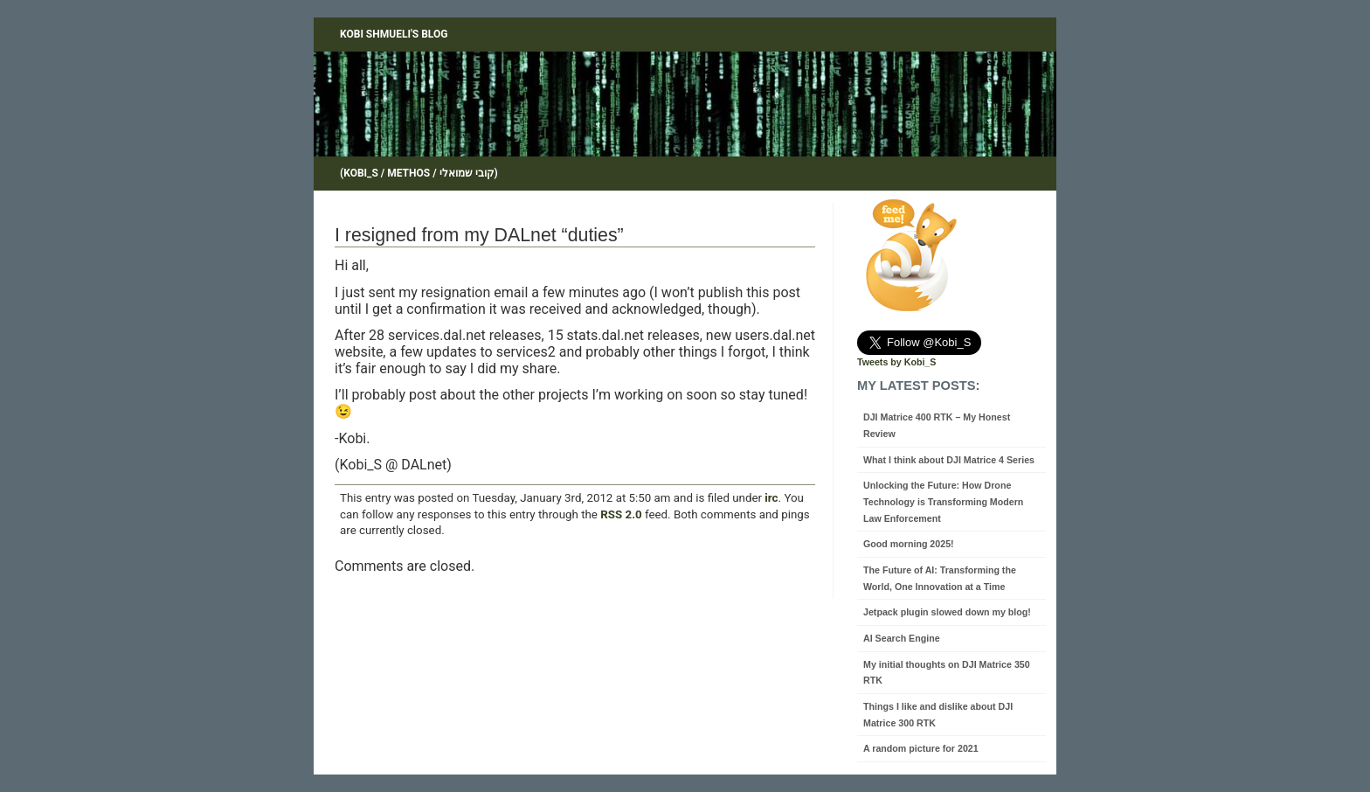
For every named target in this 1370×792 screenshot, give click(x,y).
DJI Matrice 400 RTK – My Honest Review (936, 425)
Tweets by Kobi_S (896, 362)
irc (771, 497)
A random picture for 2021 (921, 748)
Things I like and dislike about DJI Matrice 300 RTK (938, 714)
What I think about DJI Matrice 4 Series (948, 460)
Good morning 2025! (908, 543)
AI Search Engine (901, 638)
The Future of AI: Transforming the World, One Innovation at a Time (939, 578)
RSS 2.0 (620, 514)
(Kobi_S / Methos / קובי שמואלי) (419, 173)
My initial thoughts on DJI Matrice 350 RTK (946, 672)
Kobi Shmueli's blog (393, 34)
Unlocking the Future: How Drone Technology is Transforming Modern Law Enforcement (943, 501)
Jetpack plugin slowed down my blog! (947, 612)
